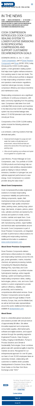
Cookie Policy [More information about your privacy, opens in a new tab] (21, 389)
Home (3, 20)
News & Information (14, 20)
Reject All (17, 398)
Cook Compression (9, 61)
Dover (16, 63)
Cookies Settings (17, 393)
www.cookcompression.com (11, 242)
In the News (27, 20)
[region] (17, 390)
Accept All (17, 403)
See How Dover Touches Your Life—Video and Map (15, 7)
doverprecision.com (17, 309)
